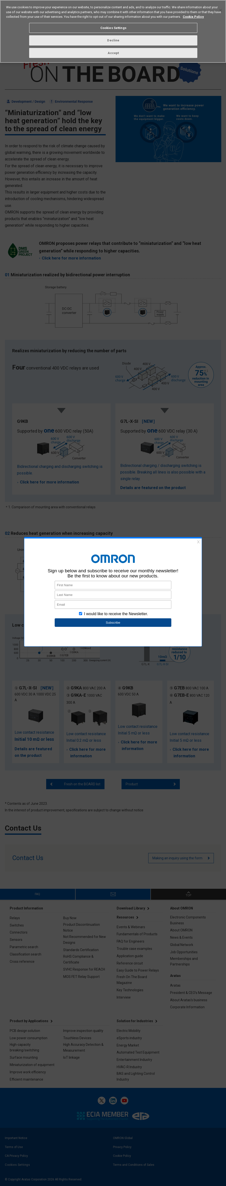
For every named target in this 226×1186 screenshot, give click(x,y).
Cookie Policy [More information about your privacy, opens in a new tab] (193, 17)
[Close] (220, 10)
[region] (113, 31)
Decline (113, 40)
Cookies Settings (113, 28)
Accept (113, 53)
